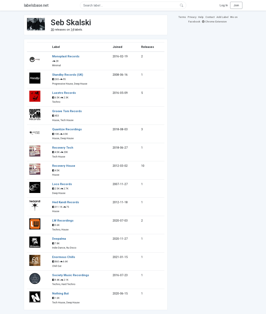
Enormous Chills (63, 257)
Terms (182, 17)
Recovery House (63, 166)
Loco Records (62, 184)
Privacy (192, 17)
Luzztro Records (64, 93)
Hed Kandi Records (65, 202)
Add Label (222, 17)
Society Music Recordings (70, 275)
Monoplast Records (65, 56)
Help (201, 17)
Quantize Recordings (67, 129)
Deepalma (59, 238)
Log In (224, 5)
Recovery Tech (62, 147)
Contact (210, 17)
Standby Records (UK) (67, 74)
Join (236, 5)
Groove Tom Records (67, 111)
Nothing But (60, 293)
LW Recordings (62, 220)
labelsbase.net (36, 5)
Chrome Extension (214, 21)
